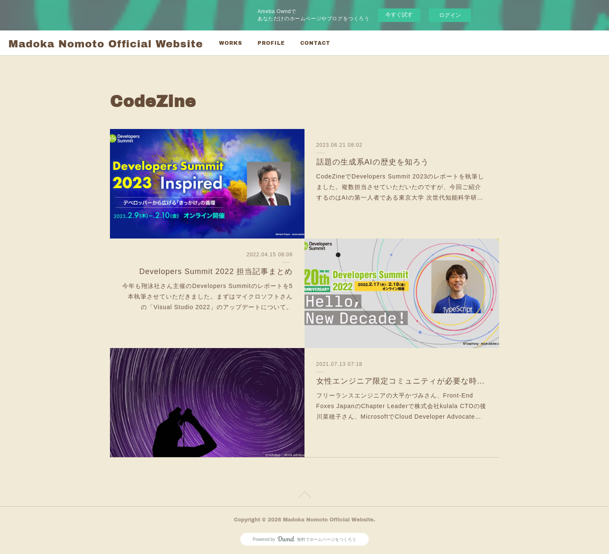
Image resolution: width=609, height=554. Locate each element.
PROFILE (271, 43)
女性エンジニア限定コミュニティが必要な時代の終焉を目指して (402, 381)
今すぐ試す (399, 14)
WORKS (230, 43)
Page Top (304, 496)
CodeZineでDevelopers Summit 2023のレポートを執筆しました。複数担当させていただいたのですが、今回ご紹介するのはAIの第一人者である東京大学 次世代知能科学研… (400, 187)
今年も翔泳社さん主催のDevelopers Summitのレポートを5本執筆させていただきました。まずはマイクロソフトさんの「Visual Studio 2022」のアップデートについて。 (207, 296)
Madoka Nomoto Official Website (105, 43)
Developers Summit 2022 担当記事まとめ (216, 271)
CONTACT (315, 43)
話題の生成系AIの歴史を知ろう (372, 162)
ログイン (450, 15)
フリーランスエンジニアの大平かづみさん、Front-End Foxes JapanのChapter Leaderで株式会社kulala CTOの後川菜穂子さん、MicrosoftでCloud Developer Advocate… (401, 406)
